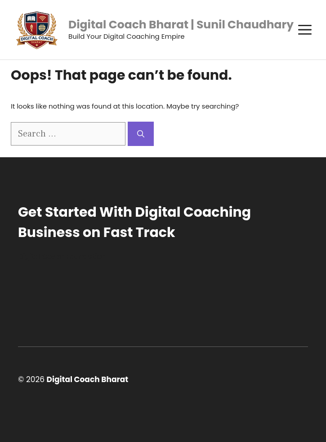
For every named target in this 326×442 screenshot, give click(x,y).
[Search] (141, 134)
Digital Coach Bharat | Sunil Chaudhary (181, 24)
